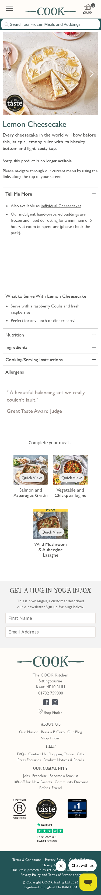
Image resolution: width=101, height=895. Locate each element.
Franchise (39, 775)
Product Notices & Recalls (63, 759)
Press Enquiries (29, 759)
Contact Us (37, 753)
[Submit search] (7, 24)
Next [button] (91, 73)
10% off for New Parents (32, 781)
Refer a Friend (50, 787)
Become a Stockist (64, 775)
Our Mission (28, 731)
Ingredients (16, 347)
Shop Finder (50, 737)
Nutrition (14, 335)
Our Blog (74, 731)
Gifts (80, 753)
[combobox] (50, 24)
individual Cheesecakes (61, 205)
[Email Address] (50, 632)
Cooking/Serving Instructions (34, 359)
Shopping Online (61, 753)
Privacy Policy (55, 859)
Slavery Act (50, 865)
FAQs (21, 753)
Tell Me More (18, 194)
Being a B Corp (53, 731)
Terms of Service (60, 874)
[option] (50, 73)
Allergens (14, 372)
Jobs (26, 775)
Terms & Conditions (26, 859)
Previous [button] (9, 73)
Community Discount (71, 781)
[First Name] (50, 618)
